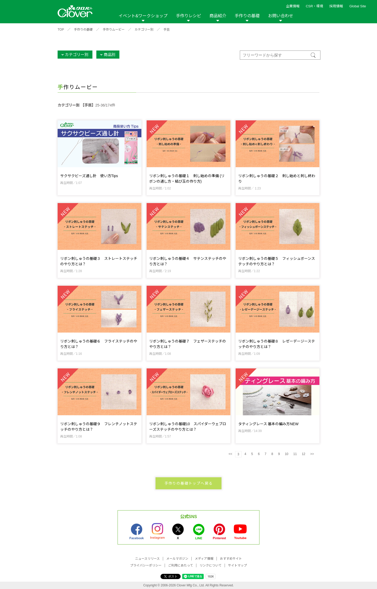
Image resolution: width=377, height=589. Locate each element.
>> (312, 454)
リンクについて (210, 565)
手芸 (166, 29)
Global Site (357, 6)
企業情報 (293, 6)
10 (286, 454)
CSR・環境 (314, 6)
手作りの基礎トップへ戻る (188, 483)
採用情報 (336, 6)
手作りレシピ (188, 16)
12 (303, 454)
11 (295, 454)
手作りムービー (114, 29)
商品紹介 (217, 16)
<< (230, 454)
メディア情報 (204, 558)
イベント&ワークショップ (143, 16)
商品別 (109, 54)
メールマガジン (177, 558)
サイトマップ (237, 565)
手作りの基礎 (247, 16)
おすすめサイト (231, 558)
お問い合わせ (280, 16)
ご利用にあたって (180, 565)
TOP (61, 29)
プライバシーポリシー (146, 565)
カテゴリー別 (144, 29)
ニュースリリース (147, 558)
